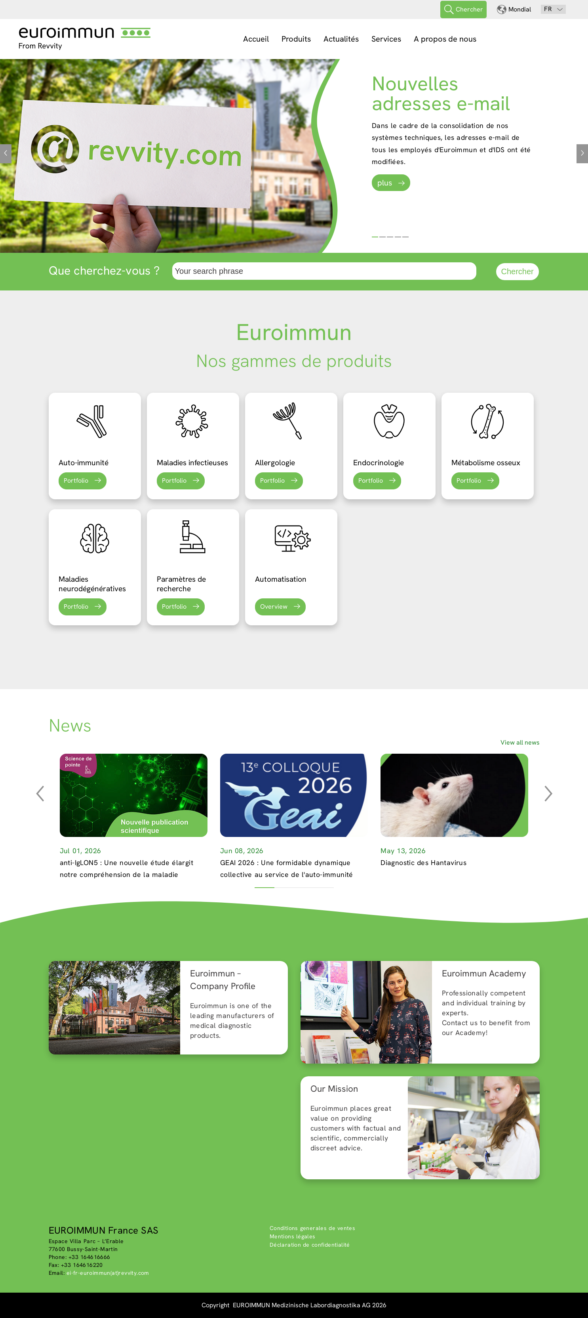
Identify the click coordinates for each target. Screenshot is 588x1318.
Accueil (256, 39)
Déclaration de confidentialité (310, 1244)
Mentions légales (293, 1236)
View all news (520, 742)
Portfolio (76, 480)
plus (384, 183)
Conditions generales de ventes (313, 1228)
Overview (273, 606)
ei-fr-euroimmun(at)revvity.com (108, 1272)
